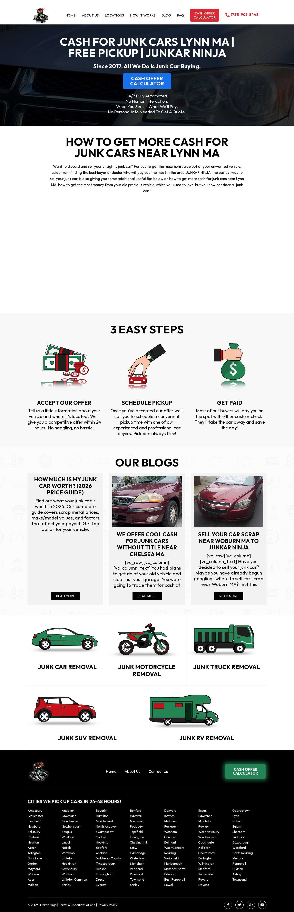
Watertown (138, 858)
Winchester (206, 837)
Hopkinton (103, 842)
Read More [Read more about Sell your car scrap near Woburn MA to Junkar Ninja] (228, 596)
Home (71, 15)
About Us (90, 15)
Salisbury (34, 832)
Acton (32, 848)
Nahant (237, 821)
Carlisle (101, 837)
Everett (101, 885)
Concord (170, 837)
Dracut (101, 879)
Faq (180, 15)
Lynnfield (34, 821)
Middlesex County (108, 858)
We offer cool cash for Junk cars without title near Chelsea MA (147, 544)
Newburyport (71, 826)
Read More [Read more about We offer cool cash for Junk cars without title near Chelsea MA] (147, 596)
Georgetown (241, 810)
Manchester (70, 821)
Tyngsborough (106, 863)
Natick (66, 848)
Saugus (67, 832)
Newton (33, 842)
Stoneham (137, 863)
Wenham (170, 832)
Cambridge (138, 853)
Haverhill (136, 816)
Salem (236, 826)
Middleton (205, 821)
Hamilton (102, 816)
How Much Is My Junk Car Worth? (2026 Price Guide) (65, 486)
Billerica (169, 874)
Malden (33, 885)
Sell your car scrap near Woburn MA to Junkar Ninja (228, 541)
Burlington (205, 858)
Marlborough (173, 863)
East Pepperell (174, 879)
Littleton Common (74, 879)
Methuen (170, 821)
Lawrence (205, 816)
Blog (166, 15)
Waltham (68, 874)
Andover (68, 810)
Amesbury (35, 810)
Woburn (33, 874)
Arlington (34, 853)
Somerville (205, 874)
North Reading (242, 853)
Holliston (204, 848)
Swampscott (105, 832)
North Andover (106, 826)
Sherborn (238, 832)
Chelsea (33, 837)
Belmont (170, 842)
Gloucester (35, 816)
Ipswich (169, 816)
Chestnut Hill (138, 842)
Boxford (135, 810)
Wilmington (206, 863)
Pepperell (239, 863)
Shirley (66, 885)
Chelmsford (206, 853)
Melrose (238, 858)
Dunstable (35, 858)
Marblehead (104, 821)
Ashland (101, 853)
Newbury (34, 826)
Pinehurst (136, 874)
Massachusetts (174, 869)
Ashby (236, 874)
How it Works (142, 15)
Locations (114, 15)
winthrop (68, 853)
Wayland (68, 837)
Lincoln (66, 842)
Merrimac (137, 821)
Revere (203, 879)
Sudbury (238, 837)
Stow (133, 848)
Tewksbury (69, 869)
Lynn (235, 816)
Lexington (137, 837)
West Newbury (208, 832)
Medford (204, 869)
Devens (203, 885)
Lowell (168, 885)
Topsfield (136, 832)
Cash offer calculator (205, 15)
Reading (170, 853)
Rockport (170, 826)
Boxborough (240, 842)
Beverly (101, 810)
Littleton (68, 858)
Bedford (101, 848)
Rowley (203, 826)
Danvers (170, 810)
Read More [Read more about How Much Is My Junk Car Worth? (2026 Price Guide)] (65, 596)
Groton (33, 863)
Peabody (136, 826)
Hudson (101, 869)
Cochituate (206, 842)
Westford (239, 848)
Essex (202, 810)
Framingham (104, 874)
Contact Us (158, 771)
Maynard (34, 869)
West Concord (174, 848)
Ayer (31, 879)
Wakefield (171, 858)
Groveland (69, 816)
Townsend (137, 879)
